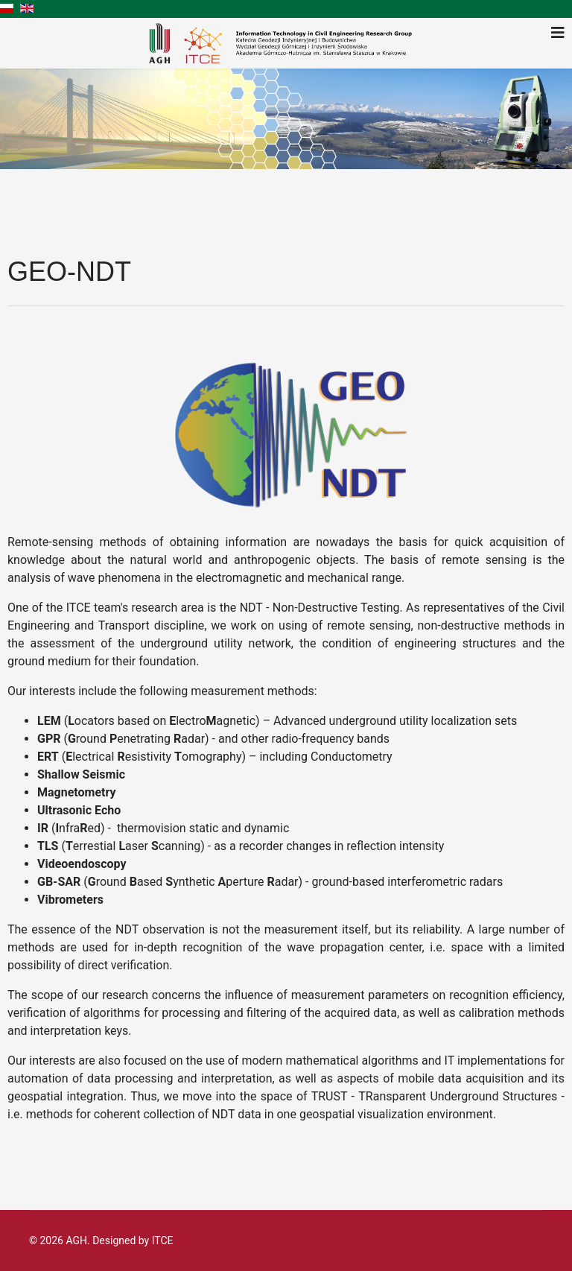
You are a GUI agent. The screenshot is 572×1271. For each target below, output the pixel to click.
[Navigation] (558, 33)
